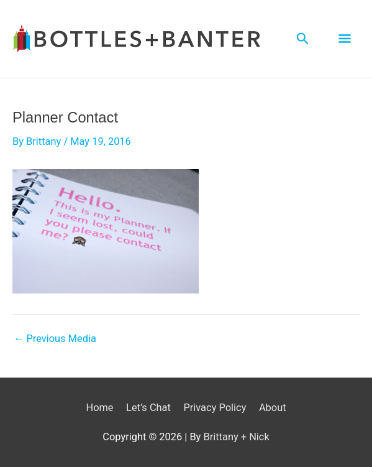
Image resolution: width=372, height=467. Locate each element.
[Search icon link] (302, 39)
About (272, 408)
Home (99, 408)
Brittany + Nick (236, 437)
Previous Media (55, 339)
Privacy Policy (214, 408)
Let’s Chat (148, 408)
